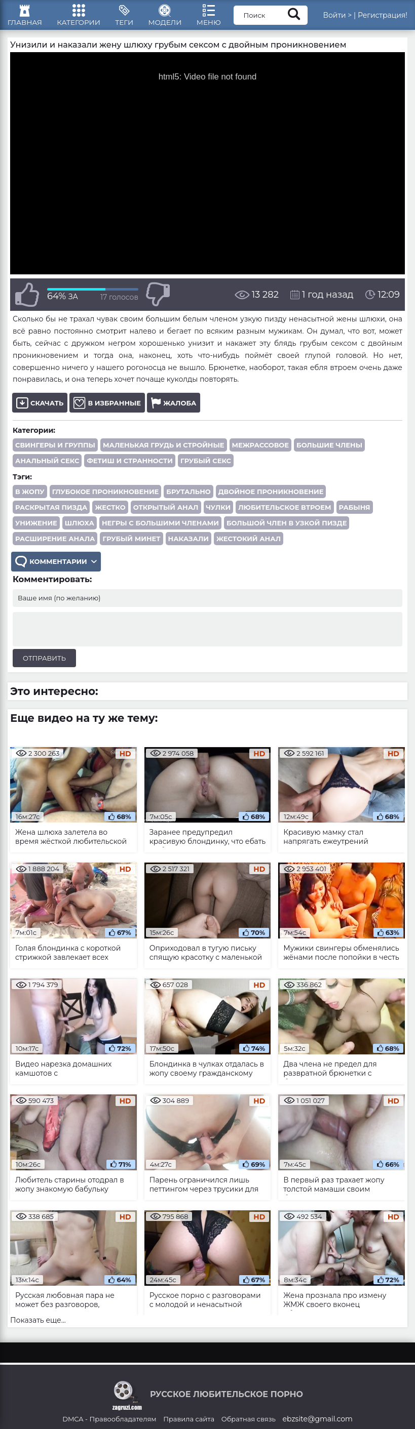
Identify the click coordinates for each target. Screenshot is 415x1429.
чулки (218, 513)
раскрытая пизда (51, 513)
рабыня (354, 513)
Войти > (337, 17)
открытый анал (166, 513)
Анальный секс (47, 467)
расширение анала (55, 545)
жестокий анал (248, 545)
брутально (188, 498)
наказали (188, 545)
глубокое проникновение (105, 498)
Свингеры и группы (55, 451)
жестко (110, 513)
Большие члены (329, 451)
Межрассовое (260, 451)
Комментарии (56, 568)
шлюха (79, 529)
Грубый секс (205, 467)
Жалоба (173, 409)
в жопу (30, 498)
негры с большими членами (160, 529)
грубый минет (131, 545)
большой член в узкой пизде (287, 529)
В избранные (107, 409)
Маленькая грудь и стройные (163, 451)
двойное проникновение (271, 498)
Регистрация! (382, 17)
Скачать (39, 409)
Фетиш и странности (130, 467)
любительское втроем (284, 513)
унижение (36, 529)
